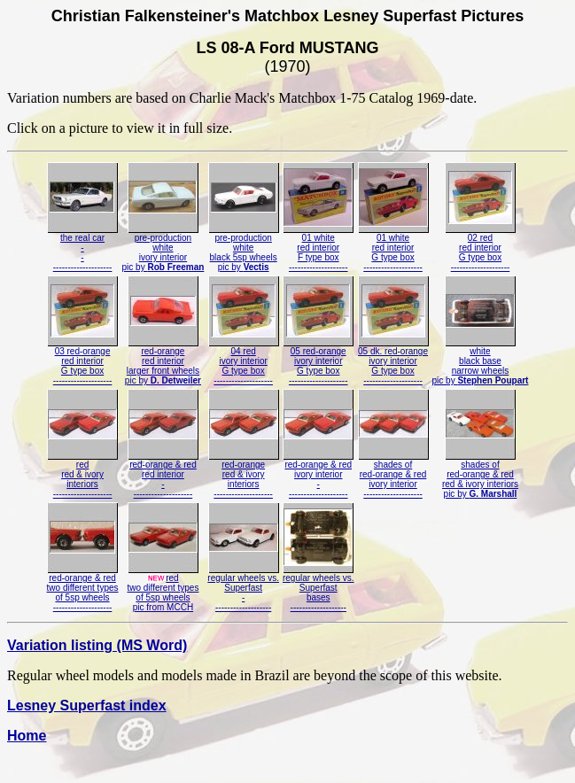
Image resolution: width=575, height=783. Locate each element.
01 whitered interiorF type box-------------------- (318, 248)
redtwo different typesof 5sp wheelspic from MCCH (162, 588)
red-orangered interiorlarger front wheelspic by (163, 361)
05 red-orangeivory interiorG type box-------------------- (318, 361)
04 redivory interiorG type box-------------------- (243, 361)
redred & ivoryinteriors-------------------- (82, 475)
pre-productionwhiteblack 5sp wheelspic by (243, 248)
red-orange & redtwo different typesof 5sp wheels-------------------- (83, 588)
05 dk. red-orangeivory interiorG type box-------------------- (393, 361)
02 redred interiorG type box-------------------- (480, 248)
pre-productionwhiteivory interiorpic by (163, 248)
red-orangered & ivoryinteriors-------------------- (243, 475)
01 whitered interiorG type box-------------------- (393, 248)
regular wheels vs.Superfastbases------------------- (318, 588)
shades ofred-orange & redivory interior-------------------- (393, 475)
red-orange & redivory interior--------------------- (318, 475)
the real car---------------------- (82, 248)
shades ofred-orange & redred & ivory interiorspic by (480, 475)
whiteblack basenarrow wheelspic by (480, 361)
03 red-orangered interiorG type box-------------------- (82, 361)
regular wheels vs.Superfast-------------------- (243, 588)
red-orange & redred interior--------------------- (163, 475)
